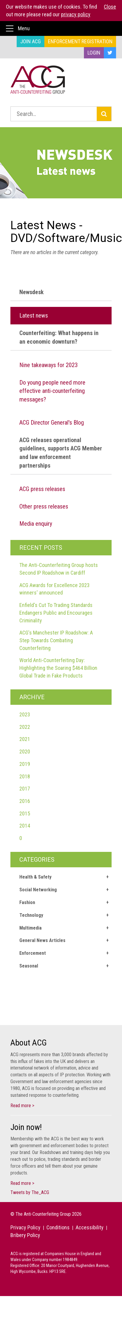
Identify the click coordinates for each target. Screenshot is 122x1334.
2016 (24, 801)
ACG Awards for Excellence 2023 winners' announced (54, 589)
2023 (24, 714)
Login (93, 53)
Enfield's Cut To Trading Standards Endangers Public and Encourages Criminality (56, 612)
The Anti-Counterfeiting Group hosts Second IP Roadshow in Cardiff (58, 569)
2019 (24, 764)
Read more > (22, 1105)
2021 (24, 739)
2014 (24, 826)
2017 (24, 788)
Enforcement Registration (80, 41)
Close (110, 7)
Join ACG (30, 41)
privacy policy (75, 14)
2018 (24, 776)
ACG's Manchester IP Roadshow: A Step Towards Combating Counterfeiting (56, 640)
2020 (24, 751)
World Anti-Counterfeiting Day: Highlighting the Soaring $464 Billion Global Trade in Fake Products (58, 667)
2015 (24, 813)
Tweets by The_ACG (29, 1192)
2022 (24, 727)
